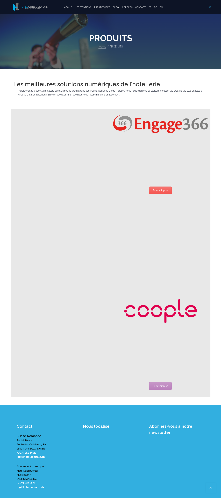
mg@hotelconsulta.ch (30, 487)
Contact (140, 7)
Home (102, 46)
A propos (127, 7)
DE (155, 7)
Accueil (69, 7)
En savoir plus (160, 190)
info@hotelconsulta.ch (31, 456)
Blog (116, 7)
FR (149, 7)
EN (161, 7)
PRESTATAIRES (102, 7)
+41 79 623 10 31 (26, 483)
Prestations (84, 7)
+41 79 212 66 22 (26, 452)
